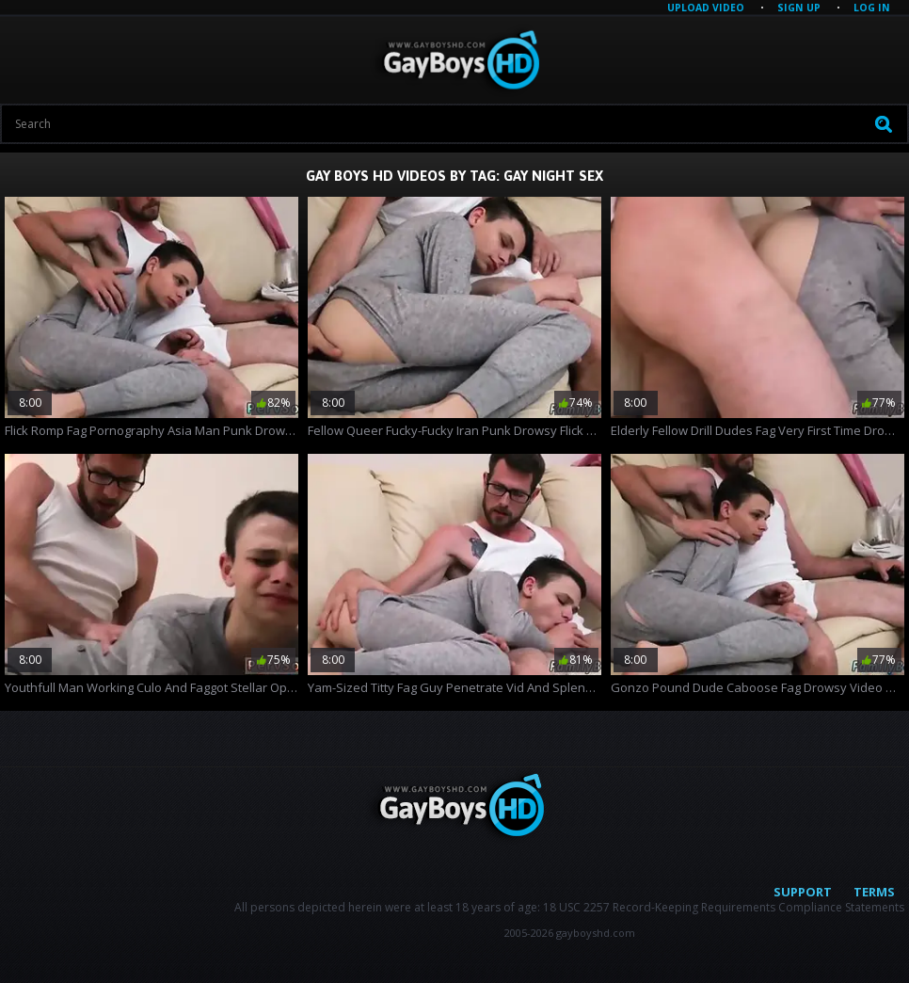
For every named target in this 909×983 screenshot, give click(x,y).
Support (802, 891)
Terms (874, 891)
